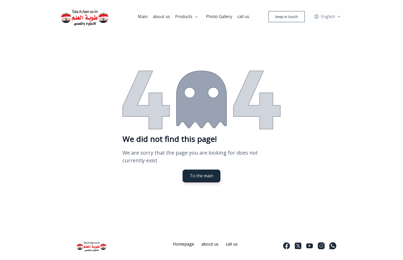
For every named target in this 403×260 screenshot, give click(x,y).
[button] (188, 16)
